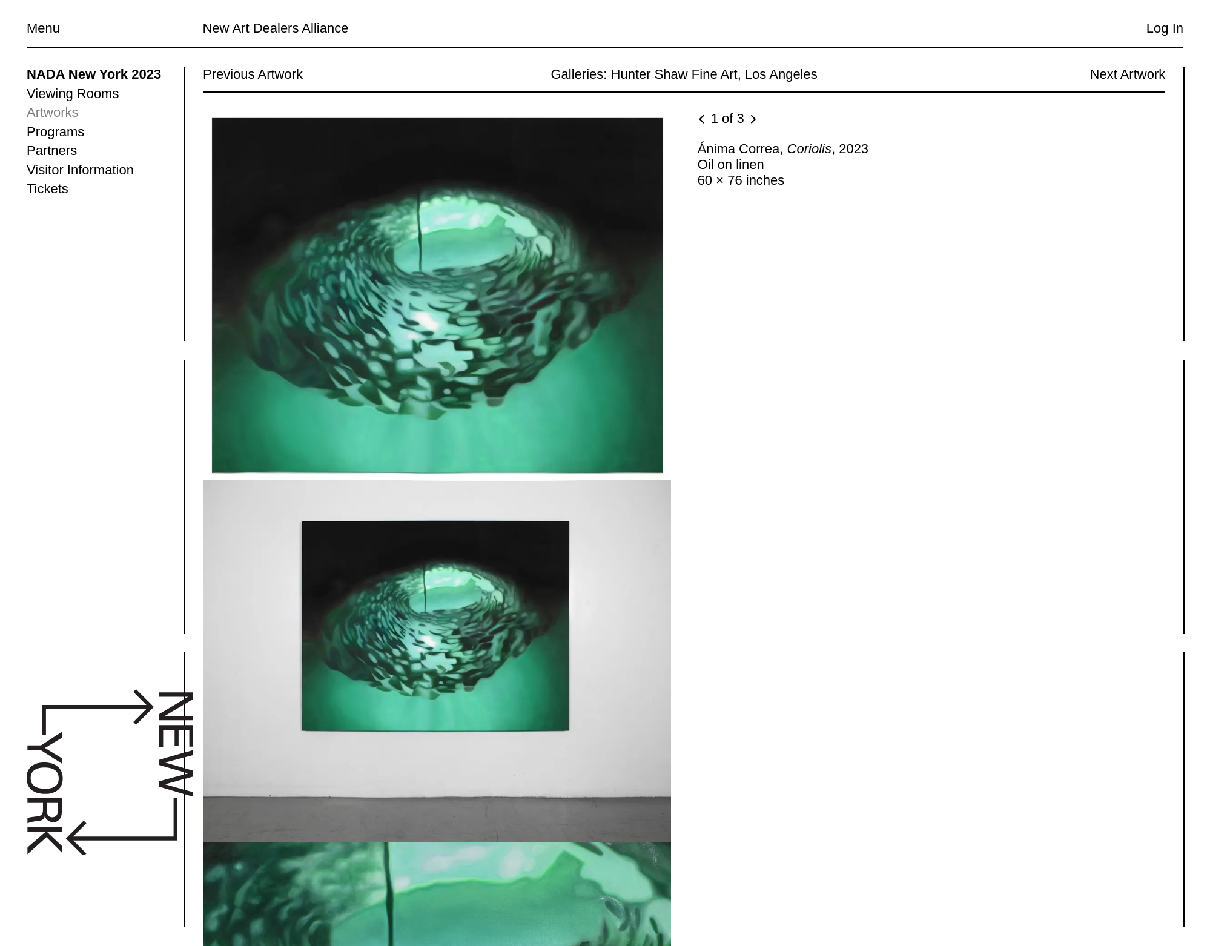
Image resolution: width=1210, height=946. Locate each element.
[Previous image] (702, 119)
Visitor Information (80, 169)
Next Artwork (1127, 74)
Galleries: (578, 74)
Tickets (47, 188)
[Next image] (752, 119)
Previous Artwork (253, 74)
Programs (55, 131)
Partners (52, 150)
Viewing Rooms (73, 93)
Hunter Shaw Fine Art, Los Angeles (713, 74)
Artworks (53, 112)
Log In (1164, 28)
